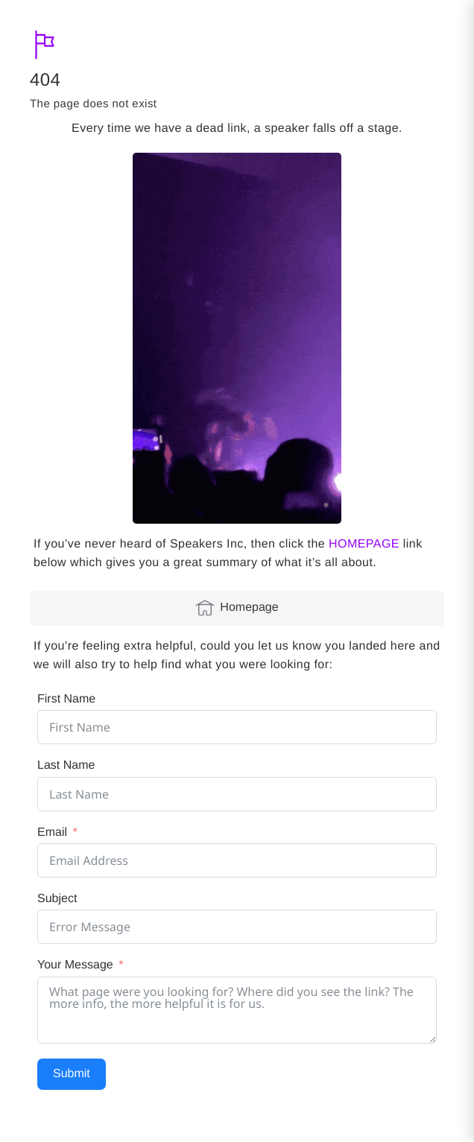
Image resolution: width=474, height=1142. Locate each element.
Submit (71, 1074)
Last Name (66, 765)
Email (52, 832)
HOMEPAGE (364, 544)
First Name (66, 699)
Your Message (75, 965)
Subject (57, 898)
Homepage (236, 608)
